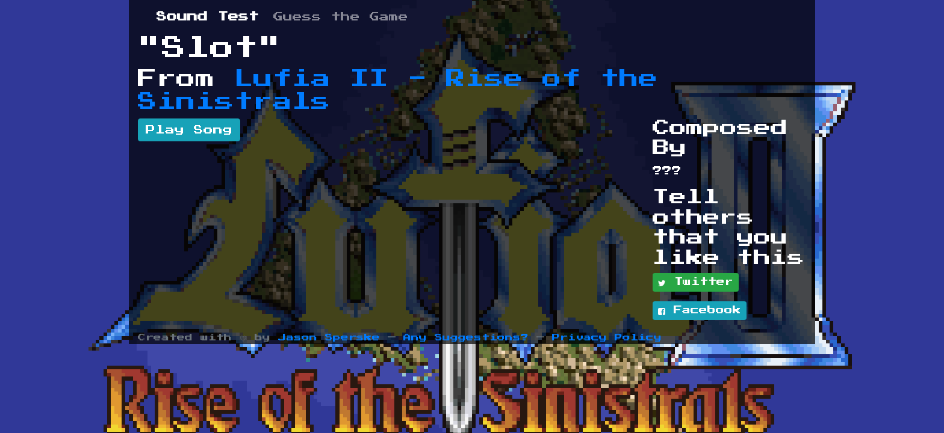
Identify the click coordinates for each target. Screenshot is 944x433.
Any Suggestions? (466, 338)
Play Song (189, 130)
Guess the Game (340, 17)
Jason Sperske (329, 338)
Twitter (695, 282)
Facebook (699, 311)
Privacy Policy (607, 338)
